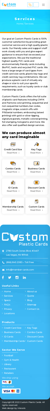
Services (8, 296)
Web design (8, 408)
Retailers (9, 373)
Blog (29, 300)
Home (20, 23)
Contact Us (33, 309)
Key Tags (36, 149)
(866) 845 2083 (14, 262)
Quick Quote (36, 4)
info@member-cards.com (20, 269)
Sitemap (31, 304)
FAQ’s (7, 304)
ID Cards (13, 188)
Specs (7, 300)
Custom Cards (36, 207)
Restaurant (10, 368)
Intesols (21, 408)
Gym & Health (11, 360)
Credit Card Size (13, 149)
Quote (30, 296)
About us (32, 291)
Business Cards (36, 168)
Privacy (8, 309)
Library (7, 364)
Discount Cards (36, 188)
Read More (12, 153)
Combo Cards (13, 168)
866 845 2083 (30, 4)
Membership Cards (13, 207)
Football (8, 355)
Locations (9, 313)
